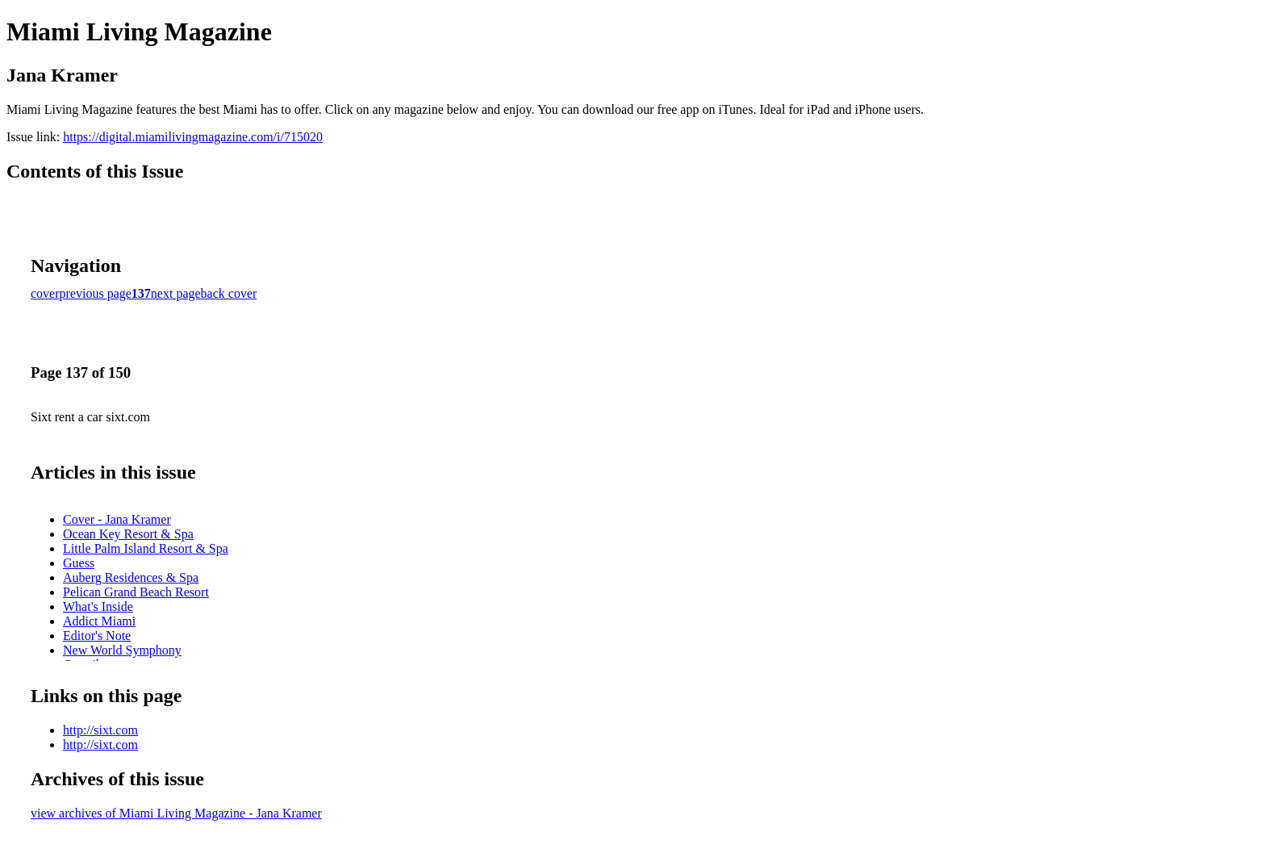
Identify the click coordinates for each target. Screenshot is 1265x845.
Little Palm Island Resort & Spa (145, 548)
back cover (229, 293)
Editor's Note (97, 635)
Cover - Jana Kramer (117, 519)
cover (45, 293)
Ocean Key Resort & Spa (128, 534)
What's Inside (98, 606)
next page (176, 293)
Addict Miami (99, 621)
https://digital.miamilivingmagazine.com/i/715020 (193, 137)
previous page (96, 293)
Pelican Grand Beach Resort (136, 592)
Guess (78, 563)
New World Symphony (122, 650)
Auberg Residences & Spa (130, 577)
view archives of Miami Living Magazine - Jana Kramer (176, 813)
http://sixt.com (100, 730)
